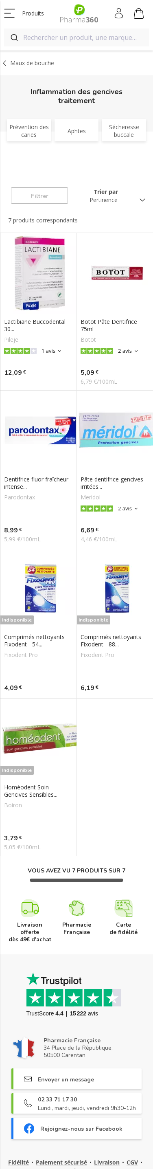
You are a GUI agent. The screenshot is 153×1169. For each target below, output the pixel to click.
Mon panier (139, 15)
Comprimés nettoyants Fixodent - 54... (34, 640)
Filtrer (39, 196)
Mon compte (119, 13)
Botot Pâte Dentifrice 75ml (109, 325)
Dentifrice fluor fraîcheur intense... (36, 483)
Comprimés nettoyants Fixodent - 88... (111, 640)
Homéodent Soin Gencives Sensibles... (30, 791)
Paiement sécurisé (61, 1162)
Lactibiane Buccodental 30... (35, 325)
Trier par (106, 192)
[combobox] (76, 37)
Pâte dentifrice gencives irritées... (112, 483)
